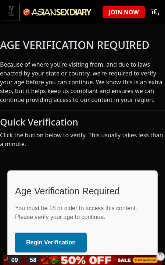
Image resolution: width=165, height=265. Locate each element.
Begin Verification (51, 242)
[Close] (160, 256)
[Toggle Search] (155, 12)
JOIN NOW (124, 12)
